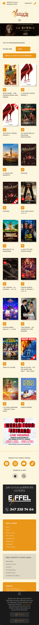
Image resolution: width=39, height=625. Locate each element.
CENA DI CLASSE (9, 367)
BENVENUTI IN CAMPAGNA (8, 250)
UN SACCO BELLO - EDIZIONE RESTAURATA (28, 135)
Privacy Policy (10, 570)
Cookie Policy (10, 573)
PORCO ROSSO (26, 407)
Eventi (8, 530)
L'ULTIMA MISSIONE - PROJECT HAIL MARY (10, 409)
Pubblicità (9, 544)
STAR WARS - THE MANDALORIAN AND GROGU (10, 95)
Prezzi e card (10, 533)
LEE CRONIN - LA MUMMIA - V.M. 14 (9, 288)
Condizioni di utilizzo (13, 575)
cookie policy (26, 604)
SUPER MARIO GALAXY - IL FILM (9, 328)
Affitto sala (9, 541)
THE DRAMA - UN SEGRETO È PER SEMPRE (27, 329)
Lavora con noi (11, 564)
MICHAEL (24, 173)
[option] (19, 29)
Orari (7, 527)
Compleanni (10, 538)
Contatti (8, 567)
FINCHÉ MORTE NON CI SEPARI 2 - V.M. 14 (28, 289)
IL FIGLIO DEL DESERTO (8, 174)
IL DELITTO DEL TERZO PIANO (27, 250)
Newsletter (9, 561)
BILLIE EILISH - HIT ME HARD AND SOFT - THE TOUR (28, 369)
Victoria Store (10, 547)
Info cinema (10, 536)
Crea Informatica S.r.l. (13, 589)
